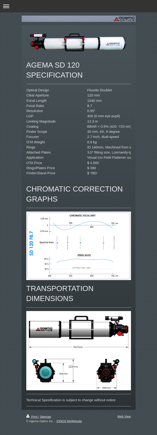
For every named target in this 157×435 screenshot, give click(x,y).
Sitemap (45, 416)
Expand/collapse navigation (78, 6)
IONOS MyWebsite (69, 421)
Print (32, 416)
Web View (124, 416)
